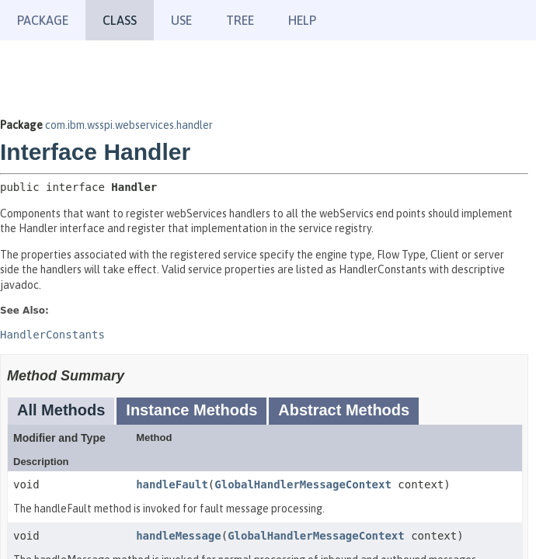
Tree (240, 20)
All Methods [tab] (61, 409)
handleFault (172, 484)
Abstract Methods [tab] (343, 409)
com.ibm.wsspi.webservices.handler (129, 125)
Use (181, 20)
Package (42, 20)
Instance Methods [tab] (191, 409)
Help (302, 20)
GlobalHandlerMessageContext (303, 484)
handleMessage (178, 535)
